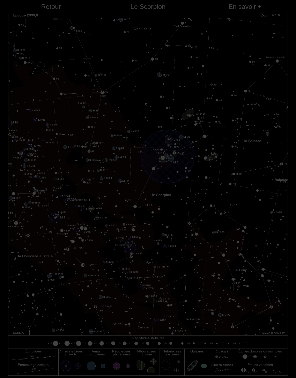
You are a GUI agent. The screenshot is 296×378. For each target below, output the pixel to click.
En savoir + (245, 6)
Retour (51, 6)
